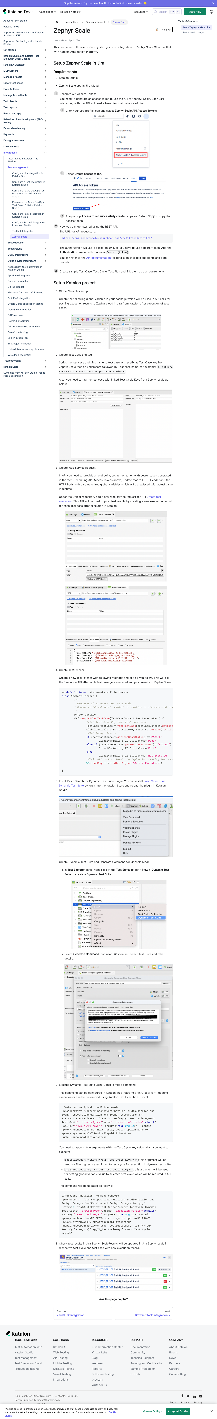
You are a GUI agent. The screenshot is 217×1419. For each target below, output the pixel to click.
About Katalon (178, 1347)
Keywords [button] (8, 134)
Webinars (98, 1363)
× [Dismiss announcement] (213, 3)
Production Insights (27, 1368)
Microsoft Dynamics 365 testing (25, 292)
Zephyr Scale (19, 236)
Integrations (60, 1379)
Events (173, 1352)
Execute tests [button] (10, 89)
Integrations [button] (10, 152)
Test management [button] (18, 167)
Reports (97, 1368)
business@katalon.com (47, 1399)
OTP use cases (16, 315)
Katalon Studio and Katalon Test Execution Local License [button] (21, 57)
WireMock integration (19, 354)
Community (138, 1352)
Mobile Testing (62, 1363)
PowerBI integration (18, 320)
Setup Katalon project (194, 32)
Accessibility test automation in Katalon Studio (25, 268)
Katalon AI (59, 1347)
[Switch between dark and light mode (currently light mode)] (211, 11)
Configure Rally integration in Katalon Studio (28, 215)
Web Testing (61, 1352)
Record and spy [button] (12, 113)
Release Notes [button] (69, 11)
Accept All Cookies (178, 1411)
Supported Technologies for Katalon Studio (23, 43)
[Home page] (57, 22)
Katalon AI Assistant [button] (14, 64)
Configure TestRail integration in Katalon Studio (28, 224)
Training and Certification (147, 1363)
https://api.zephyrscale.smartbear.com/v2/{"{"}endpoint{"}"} (108, 238)
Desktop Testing (63, 1368)
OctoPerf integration (19, 298)
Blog (95, 1358)
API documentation (98, 257)
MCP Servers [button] (10, 70)
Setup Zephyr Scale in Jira (196, 27)
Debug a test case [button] (13, 140)
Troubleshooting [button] (12, 360)
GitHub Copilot (16, 286)
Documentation (140, 1347)
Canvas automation (18, 281)
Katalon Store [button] (10, 366)
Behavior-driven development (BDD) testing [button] (23, 121)
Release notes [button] (11, 26)
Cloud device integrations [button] (22, 260)
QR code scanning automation (24, 326)
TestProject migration (19, 343)
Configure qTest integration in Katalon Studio (28, 183)
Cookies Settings (152, 1411)
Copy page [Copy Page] (163, 29)
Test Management (26, 1358)
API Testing (60, 1358)
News (172, 1358)
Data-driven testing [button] (14, 128)
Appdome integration (19, 275)
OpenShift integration (20, 309)
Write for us (99, 1385)
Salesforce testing (18, 332)
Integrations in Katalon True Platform (23, 160)
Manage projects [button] (12, 76)
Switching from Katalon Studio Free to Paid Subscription (24, 374)
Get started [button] (9, 49)
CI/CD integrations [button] (18, 254)
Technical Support (142, 1358)
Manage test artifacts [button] (15, 95)
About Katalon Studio (15, 20)
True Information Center (107, 1347)
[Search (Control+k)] (167, 11)
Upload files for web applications (26, 349)
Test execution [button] (16, 242)
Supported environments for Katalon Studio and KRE (23, 34)
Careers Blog (177, 1374)
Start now (195, 11)
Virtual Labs (99, 1352)
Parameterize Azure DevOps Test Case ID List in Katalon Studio (28, 205)
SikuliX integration (18, 337)
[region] (108, 1411)
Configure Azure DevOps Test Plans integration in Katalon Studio (28, 193)
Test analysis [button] (15, 248)
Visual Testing (62, 1374)
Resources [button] (139, 11)
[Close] (211, 1411)
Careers (174, 1368)
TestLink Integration (23, 231)
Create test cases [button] (13, 82)
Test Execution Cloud (28, 1363)
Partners (174, 1363)
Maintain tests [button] (11, 146)
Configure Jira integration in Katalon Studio (27, 175)
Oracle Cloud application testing (25, 303)
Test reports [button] (10, 107)
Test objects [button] (10, 101)
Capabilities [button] (46, 11)
